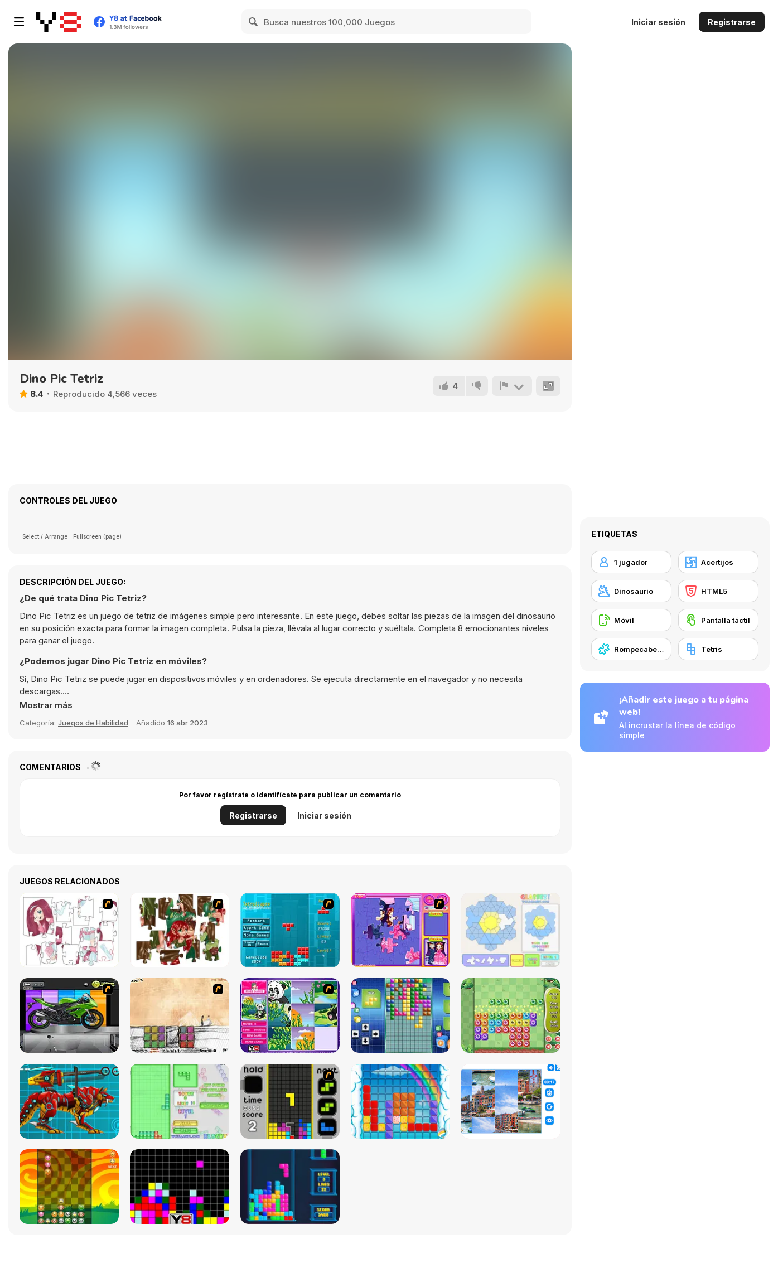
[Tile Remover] (179, 1186)
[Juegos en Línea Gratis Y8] (58, 22)
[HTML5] (718, 591)
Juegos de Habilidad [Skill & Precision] (93, 722)
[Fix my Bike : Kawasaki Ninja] (69, 1015)
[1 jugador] (631, 562)
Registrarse (732, 22)
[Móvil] (631, 620)
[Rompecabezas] (631, 649)
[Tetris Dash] (290, 1101)
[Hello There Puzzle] (69, 930)
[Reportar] (512, 386)
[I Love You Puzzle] (179, 930)
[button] (46, 705)
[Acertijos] (718, 562)
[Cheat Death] (179, 1015)
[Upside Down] (400, 1015)
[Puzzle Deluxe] (510, 1101)
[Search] (253, 21)
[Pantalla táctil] (718, 620)
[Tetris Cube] (290, 1186)
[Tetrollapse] (290, 930)
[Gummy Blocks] (400, 1101)
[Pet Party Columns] (69, 1186)
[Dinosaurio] (631, 591)
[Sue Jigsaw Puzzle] (400, 930)
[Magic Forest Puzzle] (290, 1015)
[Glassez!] (510, 930)
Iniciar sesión (658, 22)
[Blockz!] (179, 1101)
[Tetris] (718, 649)
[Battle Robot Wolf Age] (69, 1101)
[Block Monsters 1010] (510, 1015)
